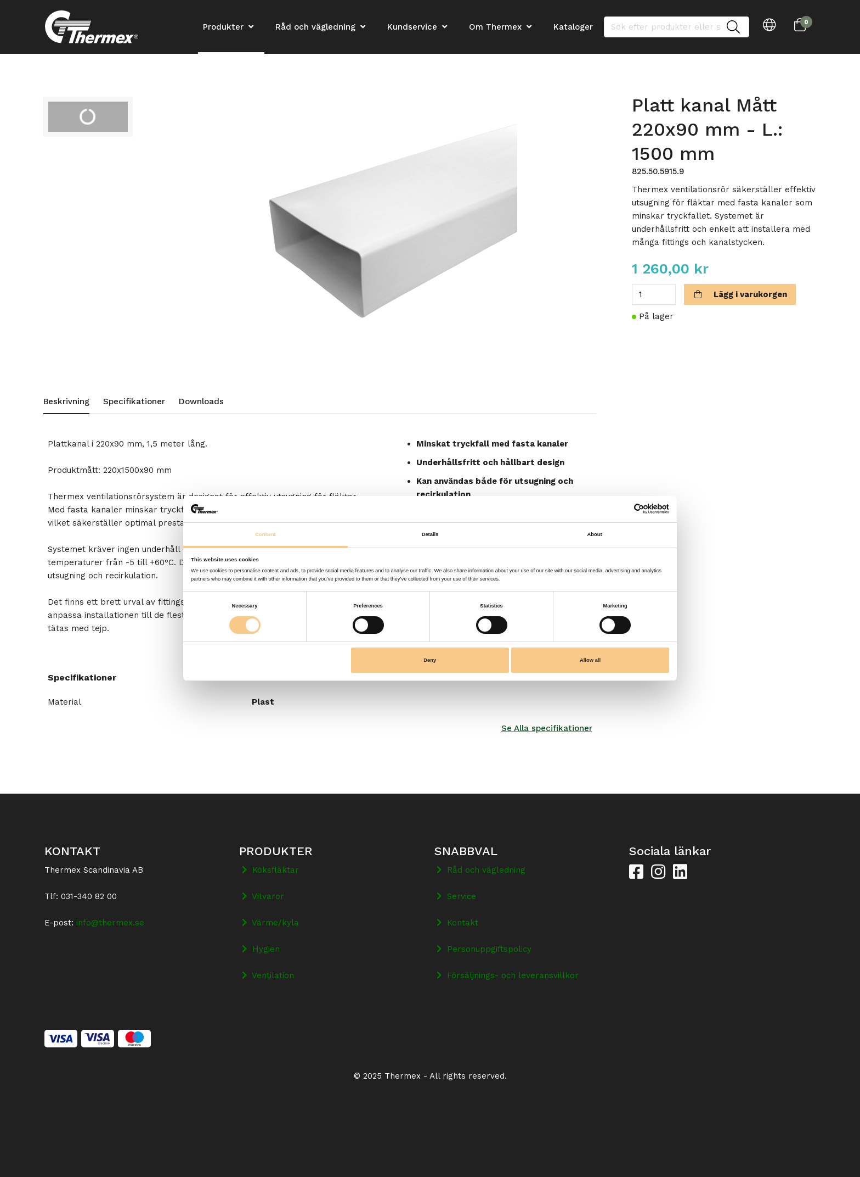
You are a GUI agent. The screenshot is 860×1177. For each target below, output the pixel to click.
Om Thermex (495, 27)
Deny (429, 660)
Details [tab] (430, 534)
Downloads (201, 401)
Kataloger (573, 27)
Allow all (590, 660)
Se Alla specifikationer (546, 728)
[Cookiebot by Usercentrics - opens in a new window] (621, 509)
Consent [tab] (265, 534)
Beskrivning (66, 401)
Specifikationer (134, 401)
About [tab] (594, 534)
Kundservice (412, 27)
